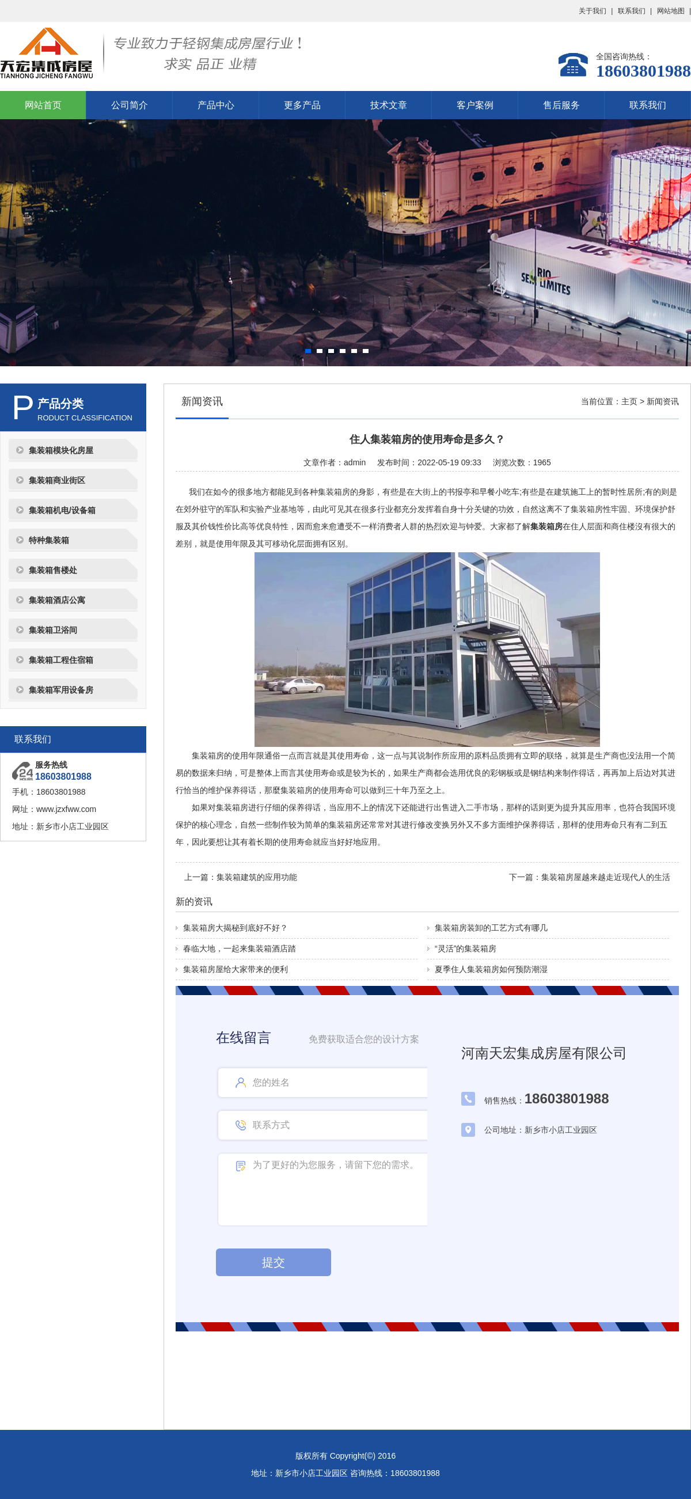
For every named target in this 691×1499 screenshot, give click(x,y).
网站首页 (43, 105)
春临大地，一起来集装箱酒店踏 (239, 948)
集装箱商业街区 (57, 480)
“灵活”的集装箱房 (465, 948)
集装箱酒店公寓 (57, 600)
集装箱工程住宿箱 (61, 660)
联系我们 (632, 11)
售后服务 (561, 105)
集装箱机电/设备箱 (62, 510)
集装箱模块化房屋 (61, 450)
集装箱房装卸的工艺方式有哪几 (491, 927)
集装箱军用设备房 (61, 690)
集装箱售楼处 (53, 570)
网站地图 (671, 11)
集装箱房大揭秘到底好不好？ (235, 927)
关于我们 (592, 11)
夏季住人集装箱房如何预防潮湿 (491, 969)
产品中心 (216, 105)
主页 (629, 401)
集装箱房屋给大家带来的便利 (235, 969)
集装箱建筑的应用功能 (257, 877)
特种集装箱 (49, 540)
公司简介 (129, 105)
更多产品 (302, 105)
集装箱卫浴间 (53, 630)
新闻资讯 (663, 401)
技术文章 (388, 105)
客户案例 (475, 105)
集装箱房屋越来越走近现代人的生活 (605, 877)
